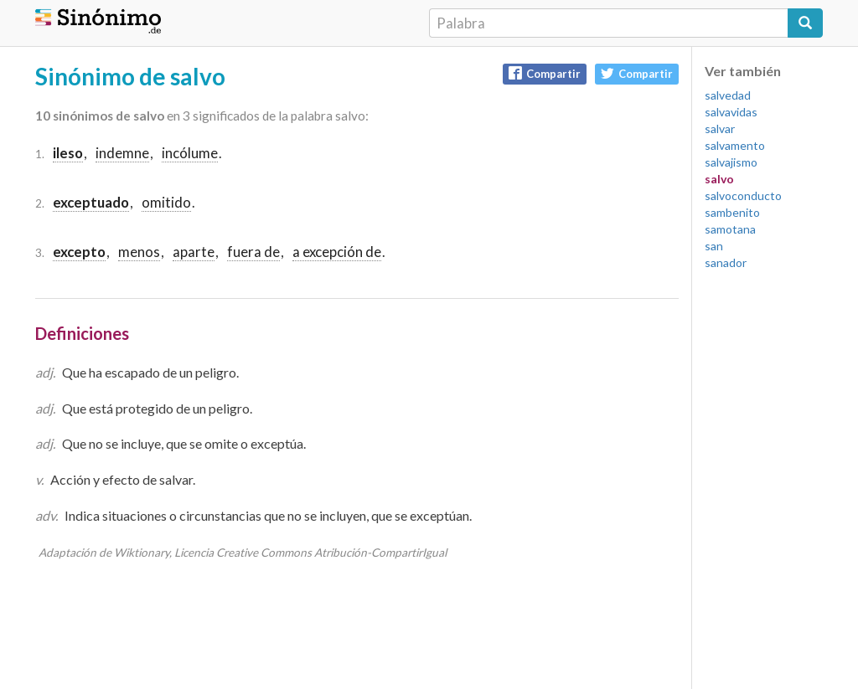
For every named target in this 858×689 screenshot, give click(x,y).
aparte (193, 251)
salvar (720, 128)
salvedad (728, 95)
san (714, 246)
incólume (190, 153)
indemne (122, 153)
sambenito (732, 212)
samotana (730, 229)
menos (139, 251)
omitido (166, 202)
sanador (726, 262)
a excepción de (336, 251)
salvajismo (731, 162)
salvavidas (731, 112)
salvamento (735, 145)
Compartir (545, 73)
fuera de (253, 251)
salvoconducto (743, 195)
